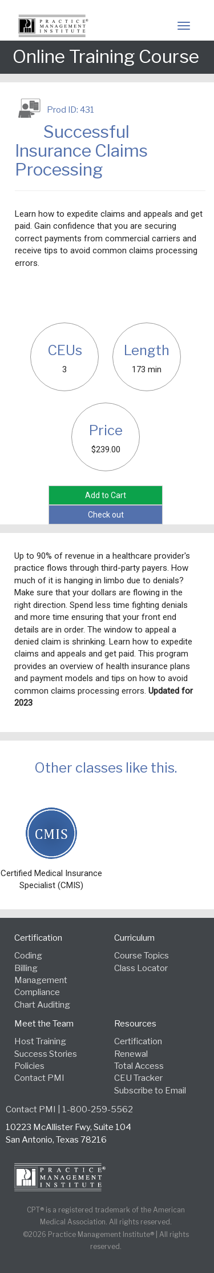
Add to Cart (105, 495)
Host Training (40, 1041)
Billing (26, 968)
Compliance (37, 992)
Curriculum (134, 938)
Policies (29, 1066)
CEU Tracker (138, 1078)
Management (40, 980)
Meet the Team (44, 1024)
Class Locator (141, 968)
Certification (38, 938)
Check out (106, 514)
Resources (135, 1024)
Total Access (139, 1066)
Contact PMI (39, 1078)
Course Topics (141, 955)
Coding (28, 955)
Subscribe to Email (150, 1090)
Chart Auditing (42, 1005)
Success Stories (45, 1054)
